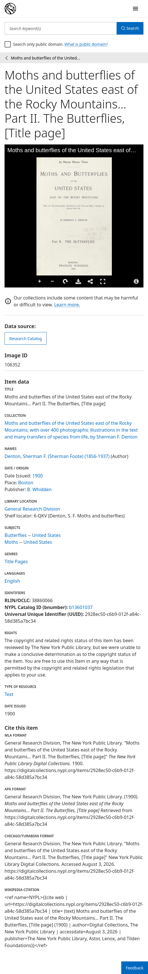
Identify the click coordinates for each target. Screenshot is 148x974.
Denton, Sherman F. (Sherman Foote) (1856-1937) (57, 456)
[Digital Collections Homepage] (10, 8)
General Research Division (32, 509)
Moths (11, 542)
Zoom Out (52, 281)
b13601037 (80, 607)
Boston (25, 482)
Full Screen (102, 281)
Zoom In (40, 281)
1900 (37, 476)
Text (9, 694)
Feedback (134, 968)
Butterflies (16, 535)
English (12, 581)
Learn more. (67, 304)
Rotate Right (65, 281)
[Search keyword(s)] (61, 28)
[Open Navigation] (135, 8)
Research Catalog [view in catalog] (25, 338)
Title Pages (16, 561)
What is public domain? (86, 44)
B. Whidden (39, 489)
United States (46, 535)
